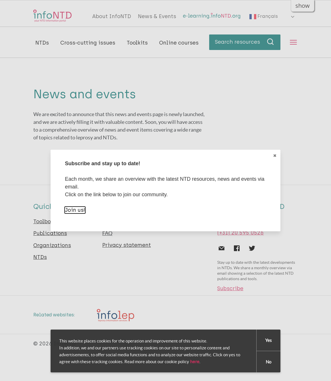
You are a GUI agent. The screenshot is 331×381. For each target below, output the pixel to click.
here (194, 361)
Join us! (75, 210)
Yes (268, 340)
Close (274, 155)
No (268, 361)
